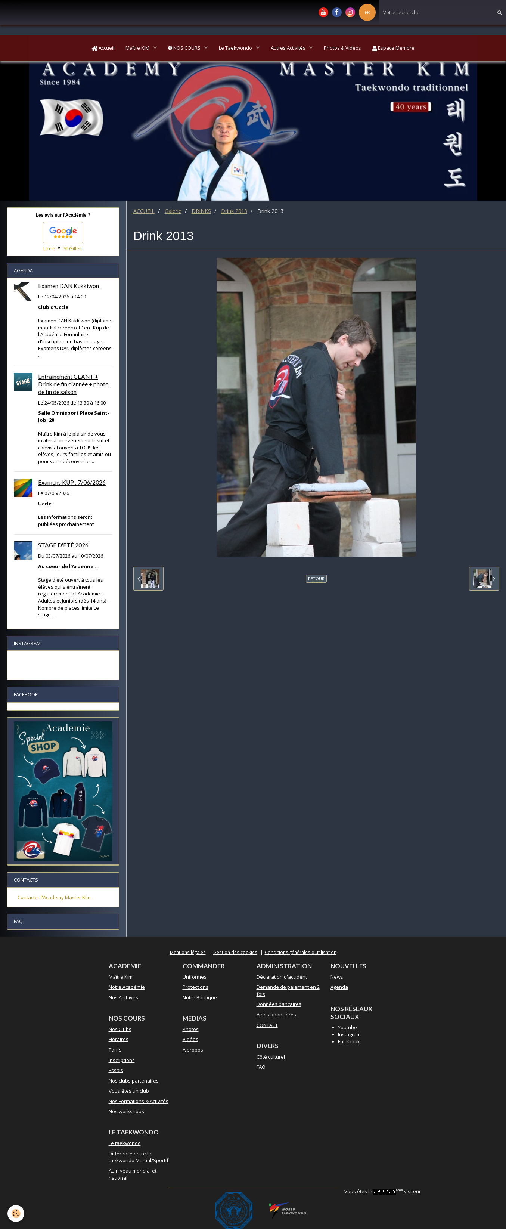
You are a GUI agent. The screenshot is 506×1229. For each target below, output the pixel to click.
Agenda (339, 987)
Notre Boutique (200, 997)
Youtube (347, 1027)
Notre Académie (127, 987)
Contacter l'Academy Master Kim (54, 897)
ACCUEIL (144, 210)
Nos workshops (126, 1111)
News (336, 976)
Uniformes (195, 976)
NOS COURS (185, 47)
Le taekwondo (125, 1143)
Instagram (349, 1034)
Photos (191, 1029)
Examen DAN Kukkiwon (68, 286)
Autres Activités (289, 47)
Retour (316, 578)
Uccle (49, 248)
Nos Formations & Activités (138, 1101)
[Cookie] (15, 1213)
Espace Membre (393, 47)
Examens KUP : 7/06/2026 (72, 482)
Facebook (349, 1041)
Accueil (102, 47)
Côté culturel (271, 1056)
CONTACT (267, 1025)
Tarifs (115, 1049)
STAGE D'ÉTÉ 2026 (63, 545)
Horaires (118, 1039)
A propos (193, 1049)
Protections (195, 987)
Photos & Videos (342, 47)
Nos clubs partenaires (134, 1080)
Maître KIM (137, 47)
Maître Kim (121, 976)
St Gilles (72, 248)
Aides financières (276, 1014)
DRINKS (201, 210)
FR (367, 12)
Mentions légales (188, 952)
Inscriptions (122, 1060)
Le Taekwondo (236, 47)
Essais (116, 1070)
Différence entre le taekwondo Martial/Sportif (138, 1157)
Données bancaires (279, 1004)
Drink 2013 (234, 210)
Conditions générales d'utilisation (300, 952)
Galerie (173, 210)
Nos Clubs (120, 1029)
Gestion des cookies (235, 952)
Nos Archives (123, 997)
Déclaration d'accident (282, 976)
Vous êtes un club (129, 1090)
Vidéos (190, 1039)
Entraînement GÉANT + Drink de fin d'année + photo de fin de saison (73, 384)
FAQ (261, 1067)
